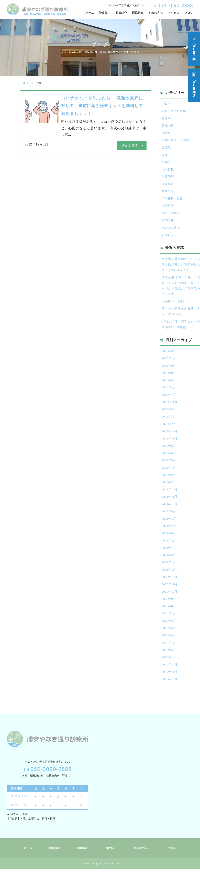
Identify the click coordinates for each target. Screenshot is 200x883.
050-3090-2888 (172, 5)
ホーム (28, 83)
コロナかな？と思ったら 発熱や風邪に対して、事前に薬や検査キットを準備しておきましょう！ (102, 106)
